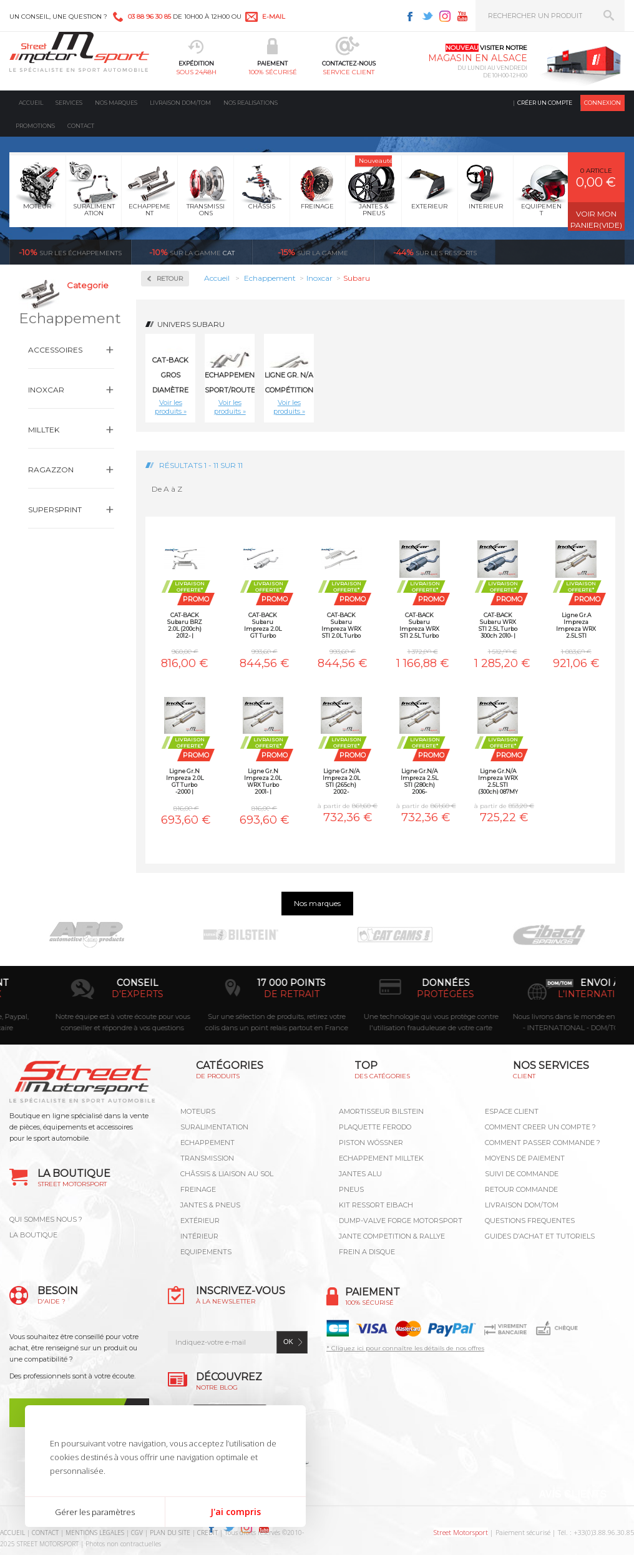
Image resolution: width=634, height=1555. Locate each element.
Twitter (427, 16)
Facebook (410, 16)
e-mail (273, 16)
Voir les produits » (171, 407)
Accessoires (55, 349)
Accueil (31, 102)
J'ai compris (235, 1512)
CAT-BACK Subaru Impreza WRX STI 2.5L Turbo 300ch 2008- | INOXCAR (419, 625)
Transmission (207, 1158)
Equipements (206, 1251)
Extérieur (200, 1220)
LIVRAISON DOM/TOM (521, 1205)
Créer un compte (544, 102)
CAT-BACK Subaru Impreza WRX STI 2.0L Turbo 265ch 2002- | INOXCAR (341, 625)
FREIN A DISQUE (367, 1251)
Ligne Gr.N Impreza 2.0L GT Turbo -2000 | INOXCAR (184, 781)
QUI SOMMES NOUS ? (45, 1219)
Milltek (43, 429)
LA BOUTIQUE (33, 1235)
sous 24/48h (196, 72)
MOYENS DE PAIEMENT (525, 1158)
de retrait (400, 994)
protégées (554, 994)
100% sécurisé (272, 72)
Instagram (445, 16)
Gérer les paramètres (95, 1512)
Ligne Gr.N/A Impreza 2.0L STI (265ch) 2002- (341, 781)
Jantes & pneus (210, 1205)
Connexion (602, 102)
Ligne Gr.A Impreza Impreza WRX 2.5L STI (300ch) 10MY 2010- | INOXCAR (576, 625)
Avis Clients (573, 1494)
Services (69, 102)
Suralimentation (214, 1127)
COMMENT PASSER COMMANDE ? (542, 1142)
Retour (170, 279)
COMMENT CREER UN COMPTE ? (540, 1127)
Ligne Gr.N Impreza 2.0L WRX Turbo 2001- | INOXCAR (262, 781)
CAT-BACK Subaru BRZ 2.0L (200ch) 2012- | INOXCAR (184, 625)
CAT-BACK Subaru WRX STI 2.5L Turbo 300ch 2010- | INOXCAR (498, 625)
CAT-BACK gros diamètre (170, 375)
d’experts (246, 994)
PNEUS (351, 1189)
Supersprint (55, 509)
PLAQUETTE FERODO (375, 1127)
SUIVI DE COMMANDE (521, 1173)
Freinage (198, 1189)
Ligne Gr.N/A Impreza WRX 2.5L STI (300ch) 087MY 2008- (498, 781)
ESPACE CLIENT (512, 1111)
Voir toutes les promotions (571, 252)
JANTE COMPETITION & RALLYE (392, 1236)
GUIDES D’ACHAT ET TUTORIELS (540, 1236)
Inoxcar (46, 389)
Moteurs (197, 1111)
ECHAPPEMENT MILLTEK (381, 1158)
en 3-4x (92, 994)
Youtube (462, 16)
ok (288, 1341)
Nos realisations (250, 102)
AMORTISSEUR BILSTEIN (381, 1111)
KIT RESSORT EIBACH (376, 1205)
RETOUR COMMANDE (521, 1189)
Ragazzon (51, 469)
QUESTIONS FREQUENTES (530, 1220)
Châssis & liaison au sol (226, 1173)
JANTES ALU (360, 1173)
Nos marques (116, 102)
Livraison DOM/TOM (180, 102)
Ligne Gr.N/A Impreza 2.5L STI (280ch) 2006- (419, 781)
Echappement (207, 1142)
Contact (80, 125)
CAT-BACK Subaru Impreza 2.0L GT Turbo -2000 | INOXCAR (262, 625)
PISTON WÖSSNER (371, 1142)
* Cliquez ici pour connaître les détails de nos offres (405, 1348)
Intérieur (199, 1236)
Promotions (35, 125)
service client (348, 72)
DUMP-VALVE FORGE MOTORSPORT (400, 1220)
